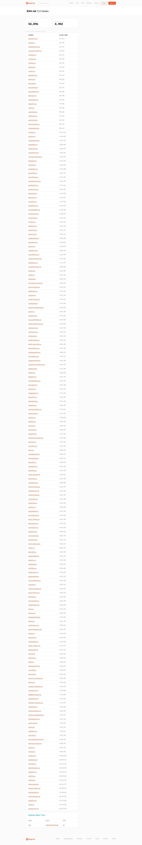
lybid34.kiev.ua (32, 291)
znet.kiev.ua (31, 63)
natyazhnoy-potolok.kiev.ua (36, 364)
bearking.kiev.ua (33, 185)
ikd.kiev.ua (31, 275)
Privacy (105, 838)
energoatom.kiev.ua (34, 617)
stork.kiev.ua (32, 389)
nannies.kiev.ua (32, 218)
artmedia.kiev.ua (33, 482)
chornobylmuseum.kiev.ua (36, 739)
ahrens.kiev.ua (32, 478)
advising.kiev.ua (33, 401)
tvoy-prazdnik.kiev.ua (34, 320)
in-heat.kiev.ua (32, 446)
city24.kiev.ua (32, 568)
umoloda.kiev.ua (33, 332)
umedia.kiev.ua (32, 315)
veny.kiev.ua (32, 295)
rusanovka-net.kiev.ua (34, 51)
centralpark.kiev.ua (34, 454)
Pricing (96, 3)
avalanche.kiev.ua (33, 556)
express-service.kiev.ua (35, 678)
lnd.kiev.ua (31, 621)
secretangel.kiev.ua (34, 210)
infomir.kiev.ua (32, 397)
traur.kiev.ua (31, 776)
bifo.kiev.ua (31, 271)
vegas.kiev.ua (32, 772)
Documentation (68, 838)
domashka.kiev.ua (33, 91)
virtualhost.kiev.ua (33, 238)
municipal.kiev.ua (33, 511)
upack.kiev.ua (32, 234)
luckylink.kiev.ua (33, 205)
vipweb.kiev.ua (32, 707)
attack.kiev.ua (32, 197)
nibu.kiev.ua (31, 425)
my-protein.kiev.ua (33, 254)
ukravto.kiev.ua (32, 120)
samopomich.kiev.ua (34, 360)
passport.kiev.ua (33, 413)
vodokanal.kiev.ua (33, 128)
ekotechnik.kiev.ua (33, 592)
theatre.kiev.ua (32, 230)
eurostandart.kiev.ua (34, 381)
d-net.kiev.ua (32, 59)
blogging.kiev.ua (33, 393)
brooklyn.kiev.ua (33, 527)
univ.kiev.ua (31, 71)
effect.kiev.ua (32, 95)
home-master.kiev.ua (34, 580)
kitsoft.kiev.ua (32, 434)
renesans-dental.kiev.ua (35, 686)
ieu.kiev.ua (31, 747)
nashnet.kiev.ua (32, 112)
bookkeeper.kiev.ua (34, 352)
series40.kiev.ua (33, 177)
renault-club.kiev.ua (34, 299)
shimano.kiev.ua (33, 148)
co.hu (30, 820)
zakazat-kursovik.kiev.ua (35, 438)
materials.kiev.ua (33, 523)
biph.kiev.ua (31, 136)
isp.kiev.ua (31, 727)
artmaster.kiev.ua (33, 690)
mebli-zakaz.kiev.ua (34, 796)
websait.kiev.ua (32, 144)
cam (29, 825)
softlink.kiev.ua (32, 731)
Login (103, 3)
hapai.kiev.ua (32, 165)
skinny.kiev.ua (32, 430)
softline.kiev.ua (32, 116)
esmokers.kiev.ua (33, 214)
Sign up (112, 3)
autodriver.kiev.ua (33, 625)
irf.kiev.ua (31, 662)
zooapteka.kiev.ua (33, 140)
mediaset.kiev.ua (33, 641)
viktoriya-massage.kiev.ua (36, 715)
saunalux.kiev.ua (33, 328)
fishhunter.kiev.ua (33, 698)
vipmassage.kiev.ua (34, 666)
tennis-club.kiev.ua (33, 519)
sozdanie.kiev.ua (33, 99)
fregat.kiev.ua (32, 405)
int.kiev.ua (31, 804)
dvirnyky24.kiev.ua (33, 605)
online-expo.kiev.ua (34, 474)
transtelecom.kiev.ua (34, 181)
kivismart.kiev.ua (33, 87)
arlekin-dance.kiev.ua (34, 344)
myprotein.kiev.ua (33, 792)
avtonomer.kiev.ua (33, 601)
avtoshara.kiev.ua (33, 152)
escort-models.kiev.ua (34, 629)
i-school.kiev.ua (33, 499)
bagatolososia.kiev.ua (34, 694)
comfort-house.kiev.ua (35, 258)
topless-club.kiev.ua (34, 645)
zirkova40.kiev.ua (33, 356)
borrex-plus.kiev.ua (34, 287)
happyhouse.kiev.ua (34, 788)
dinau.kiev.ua (32, 83)
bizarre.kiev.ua (32, 193)
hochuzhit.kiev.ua (33, 458)
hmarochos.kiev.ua (33, 124)
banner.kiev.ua (32, 531)
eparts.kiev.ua (32, 800)
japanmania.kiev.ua (33, 348)
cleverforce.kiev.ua (34, 487)
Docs (77, 3)
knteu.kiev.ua (32, 597)
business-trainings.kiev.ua (36, 307)
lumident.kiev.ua (33, 169)
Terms (97, 838)
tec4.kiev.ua (32, 222)
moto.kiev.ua (32, 735)
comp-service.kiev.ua (34, 588)
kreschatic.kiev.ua (33, 515)
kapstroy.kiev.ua (33, 650)
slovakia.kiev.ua (33, 303)
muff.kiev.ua (31, 780)
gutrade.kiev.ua (32, 242)
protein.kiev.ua (32, 368)
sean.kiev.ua (32, 507)
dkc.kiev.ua (31, 246)
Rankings (89, 3)
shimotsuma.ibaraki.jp (52, 825)
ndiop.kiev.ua (32, 637)
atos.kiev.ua (31, 613)
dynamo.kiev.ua (33, 38)
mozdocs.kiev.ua (33, 189)
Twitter (114, 838)
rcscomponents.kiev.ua (35, 157)
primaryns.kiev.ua (33, 808)
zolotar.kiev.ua (32, 336)
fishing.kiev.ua (32, 161)
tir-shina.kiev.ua (32, 540)
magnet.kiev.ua (32, 75)
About (71, 3)
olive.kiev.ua (32, 584)
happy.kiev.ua (32, 104)
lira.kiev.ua (31, 633)
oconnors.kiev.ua (33, 535)
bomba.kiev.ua (32, 503)
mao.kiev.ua (31, 79)
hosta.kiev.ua (32, 755)
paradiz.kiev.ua (32, 760)
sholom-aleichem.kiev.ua (35, 324)
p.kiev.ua (31, 609)
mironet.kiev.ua (32, 385)
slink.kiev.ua (31, 67)
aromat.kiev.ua (32, 201)
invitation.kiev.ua (33, 572)
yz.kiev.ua (31, 108)
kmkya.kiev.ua (32, 470)
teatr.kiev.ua (31, 417)
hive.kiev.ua (31, 132)
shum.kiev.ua (32, 442)
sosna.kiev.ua (32, 670)
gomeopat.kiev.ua (33, 576)
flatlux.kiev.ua (32, 462)
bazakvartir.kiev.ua (33, 340)
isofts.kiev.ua (32, 764)
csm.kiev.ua (31, 751)
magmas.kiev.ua (33, 250)
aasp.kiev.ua (32, 279)
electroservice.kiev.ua (34, 743)
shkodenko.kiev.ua (34, 719)
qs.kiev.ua (31, 311)
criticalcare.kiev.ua (33, 495)
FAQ (82, 3)
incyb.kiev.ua (32, 552)
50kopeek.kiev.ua (33, 491)
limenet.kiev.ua (32, 173)
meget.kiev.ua (32, 564)
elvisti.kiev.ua (32, 55)
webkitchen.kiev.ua (34, 47)
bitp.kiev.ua (31, 372)
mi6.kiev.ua (31, 42)
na (63, 825)
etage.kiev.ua (32, 377)
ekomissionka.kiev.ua (34, 711)
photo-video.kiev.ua (34, 544)
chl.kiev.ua (31, 548)
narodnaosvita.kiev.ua (34, 409)
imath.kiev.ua (32, 658)
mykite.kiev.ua (32, 226)
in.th (64, 820)
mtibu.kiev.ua (32, 674)
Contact (88, 838)
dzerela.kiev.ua (32, 466)
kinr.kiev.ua (31, 682)
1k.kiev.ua (31, 450)
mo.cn (47, 820)
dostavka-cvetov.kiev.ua (35, 702)
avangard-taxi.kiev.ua (34, 267)
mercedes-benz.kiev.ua (35, 283)
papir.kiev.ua (32, 421)
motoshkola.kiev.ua (34, 768)
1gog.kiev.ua (32, 560)
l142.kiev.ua (31, 654)
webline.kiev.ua (32, 723)
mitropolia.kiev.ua (33, 784)
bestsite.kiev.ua (32, 262)
